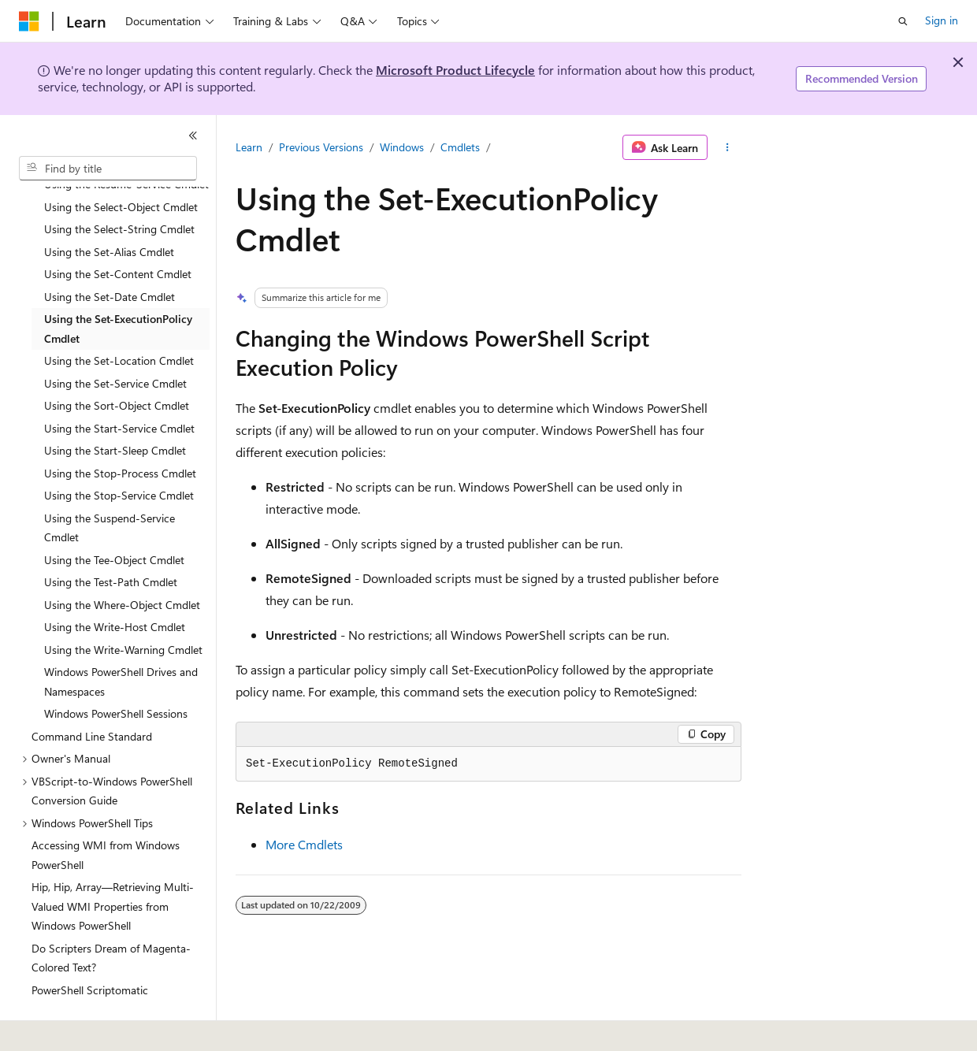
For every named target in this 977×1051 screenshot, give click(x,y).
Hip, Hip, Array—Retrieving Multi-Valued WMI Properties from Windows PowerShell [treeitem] (113, 862)
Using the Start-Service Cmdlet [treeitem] (119, 384)
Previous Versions (321, 146)
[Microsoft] (29, 21)
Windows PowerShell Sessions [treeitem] (116, 670)
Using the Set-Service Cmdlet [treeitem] (115, 339)
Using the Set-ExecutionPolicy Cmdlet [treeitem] (118, 285)
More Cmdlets (304, 844)
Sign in (941, 20)
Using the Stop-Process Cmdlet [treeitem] (120, 429)
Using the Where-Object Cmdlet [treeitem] (122, 561)
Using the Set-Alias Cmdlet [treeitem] (109, 208)
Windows (402, 146)
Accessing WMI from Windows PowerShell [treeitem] (106, 811)
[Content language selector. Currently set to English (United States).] (91, 1028)
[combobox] (108, 168)
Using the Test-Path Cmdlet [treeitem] (110, 538)
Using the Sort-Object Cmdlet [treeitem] (116, 362)
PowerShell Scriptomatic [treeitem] (90, 946)
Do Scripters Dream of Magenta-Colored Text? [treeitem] (111, 914)
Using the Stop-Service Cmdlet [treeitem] (119, 451)
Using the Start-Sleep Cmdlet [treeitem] (115, 406)
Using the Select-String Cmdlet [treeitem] (119, 185)
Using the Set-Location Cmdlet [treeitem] (119, 317)
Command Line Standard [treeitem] (92, 692)
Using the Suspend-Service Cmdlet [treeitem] (109, 484)
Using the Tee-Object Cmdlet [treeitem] (114, 516)
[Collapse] (193, 135)
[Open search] (903, 21)
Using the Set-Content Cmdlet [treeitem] (117, 230)
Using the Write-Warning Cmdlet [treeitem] (123, 606)
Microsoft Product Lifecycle (455, 69)
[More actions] (727, 147)
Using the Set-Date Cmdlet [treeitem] (109, 253)
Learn (249, 146)
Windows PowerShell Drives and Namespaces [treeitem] (121, 638)
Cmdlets (460, 146)
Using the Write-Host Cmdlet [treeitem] (114, 583)
